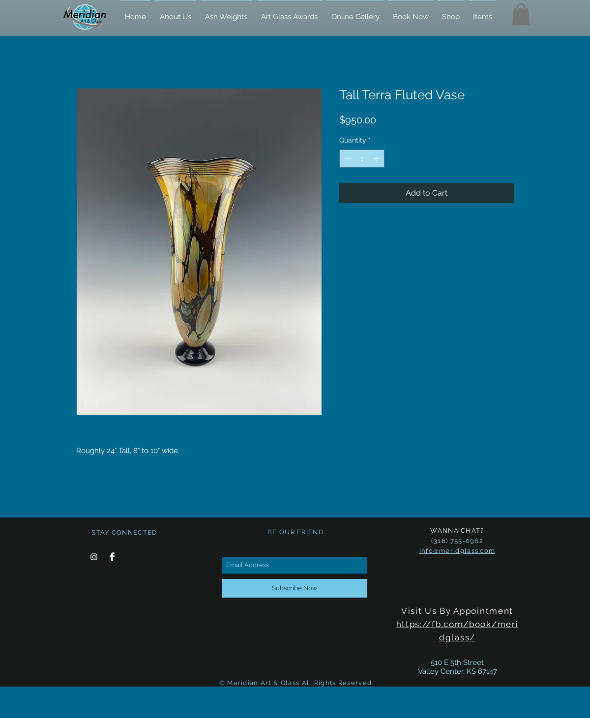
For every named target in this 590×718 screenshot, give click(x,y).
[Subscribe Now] (294, 588)
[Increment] (377, 158)
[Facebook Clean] (112, 556)
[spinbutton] (362, 158)
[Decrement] (347, 158)
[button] (521, 14)
